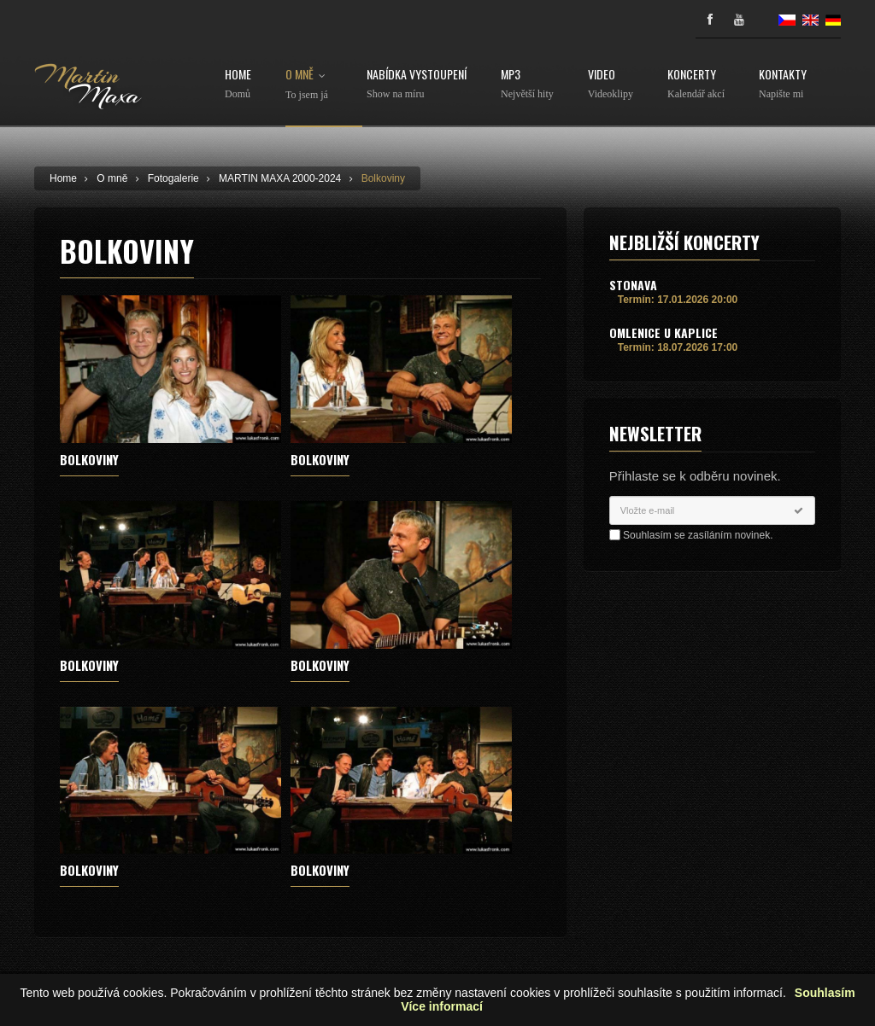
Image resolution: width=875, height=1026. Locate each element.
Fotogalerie (173, 178)
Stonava (633, 285)
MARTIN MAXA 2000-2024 (280, 178)
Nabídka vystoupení (417, 84)
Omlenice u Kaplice (663, 332)
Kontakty (783, 84)
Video (610, 84)
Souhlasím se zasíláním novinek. (697, 535)
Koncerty (696, 84)
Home (238, 84)
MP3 (527, 84)
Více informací (442, 1006)
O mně (308, 84)
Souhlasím (825, 993)
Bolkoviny (383, 178)
